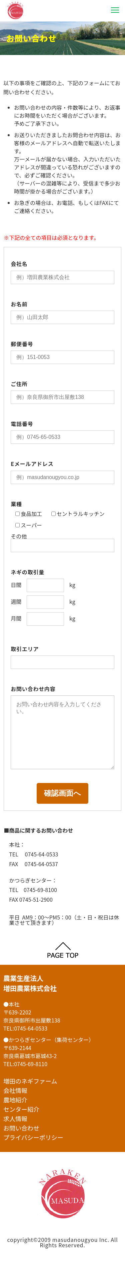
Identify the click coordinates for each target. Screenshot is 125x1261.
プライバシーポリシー (33, 1137)
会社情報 (15, 1090)
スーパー (28, 525)
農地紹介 (15, 1099)
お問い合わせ (21, 1127)
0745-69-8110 (30, 1064)
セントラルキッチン (78, 514)
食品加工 (28, 514)
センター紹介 (21, 1109)
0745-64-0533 (30, 1028)
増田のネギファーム (30, 1080)
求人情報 (15, 1118)
